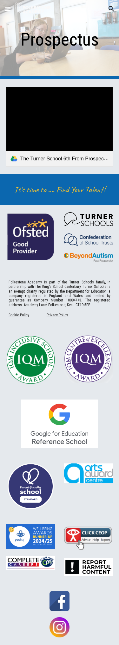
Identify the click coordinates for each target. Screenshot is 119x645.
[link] (59, 127)
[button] (7, 8)
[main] (59, 39)
